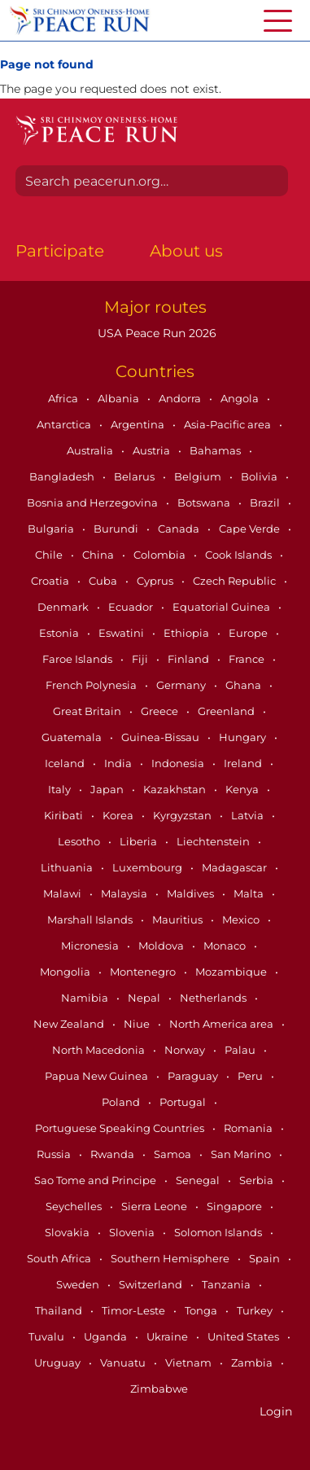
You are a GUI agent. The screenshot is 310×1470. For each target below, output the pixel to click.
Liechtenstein (214, 841)
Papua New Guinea (98, 1075)
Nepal (145, 997)
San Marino (242, 1154)
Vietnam (189, 1362)
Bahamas (216, 450)
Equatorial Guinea (222, 606)
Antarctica (65, 424)
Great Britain (88, 710)
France (248, 658)
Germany (182, 684)
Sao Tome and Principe (96, 1180)
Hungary (244, 737)
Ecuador (131, 606)
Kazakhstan (175, 789)
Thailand (60, 1310)
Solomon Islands (219, 1232)
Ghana (244, 684)
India (119, 763)
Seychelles (75, 1206)
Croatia (51, 580)
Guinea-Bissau (161, 737)
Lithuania (68, 867)
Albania (120, 398)
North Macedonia (99, 1049)
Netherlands (214, 997)
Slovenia (133, 1232)
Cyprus (156, 580)
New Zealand (70, 1023)
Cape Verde (250, 528)
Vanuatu (124, 1362)
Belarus (135, 476)
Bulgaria (52, 528)
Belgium (199, 476)
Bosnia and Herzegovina (93, 502)
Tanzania (227, 1284)
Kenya (243, 789)
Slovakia (68, 1232)
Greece (161, 710)
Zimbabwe (159, 1388)
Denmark (64, 606)
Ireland (244, 763)
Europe (249, 632)
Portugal (183, 1101)
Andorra (181, 398)
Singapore (235, 1206)
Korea (119, 815)
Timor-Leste (135, 1310)
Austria (152, 450)
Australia (91, 450)
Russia (55, 1154)
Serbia (257, 1180)
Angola (240, 398)
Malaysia (125, 893)
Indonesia (179, 763)
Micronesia (91, 945)
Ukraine (168, 1336)
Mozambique (232, 971)
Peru (251, 1075)
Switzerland (152, 1284)
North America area (222, 1023)
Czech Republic (235, 580)
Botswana (205, 502)
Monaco (225, 945)
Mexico (242, 919)
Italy (60, 789)
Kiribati (64, 815)
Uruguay (58, 1362)
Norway (185, 1049)
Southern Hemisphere (171, 1258)
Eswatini (122, 632)
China (99, 554)
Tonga (202, 1310)
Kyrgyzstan (183, 815)
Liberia (139, 841)
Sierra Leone (155, 1206)
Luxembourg (148, 867)
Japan (108, 789)
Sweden (79, 1284)
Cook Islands (239, 554)
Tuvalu (47, 1336)
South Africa (60, 1258)
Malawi (63, 893)
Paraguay (194, 1075)
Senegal (199, 1180)
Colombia (160, 554)
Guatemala (72, 737)
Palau (241, 1049)
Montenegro (144, 971)
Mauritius (178, 919)
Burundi (117, 528)
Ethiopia (188, 632)
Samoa (174, 1154)
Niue (138, 1023)
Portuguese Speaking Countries (121, 1127)
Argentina (139, 424)
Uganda (106, 1336)
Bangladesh (63, 476)
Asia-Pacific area (228, 424)
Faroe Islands (78, 658)
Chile (50, 554)
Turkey (256, 1310)
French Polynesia (92, 684)
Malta (250, 893)
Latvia (248, 815)
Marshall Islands (91, 919)
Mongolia (66, 971)
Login (276, 1411)
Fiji (141, 658)
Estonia (60, 632)
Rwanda (113, 1154)
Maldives (191, 893)
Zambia (253, 1362)
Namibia (86, 997)
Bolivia (260, 476)
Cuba (104, 580)
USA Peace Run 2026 (155, 333)
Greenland (227, 710)
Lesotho (80, 841)
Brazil (266, 502)
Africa (64, 398)
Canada (180, 528)
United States (244, 1336)
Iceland (66, 763)
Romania (249, 1127)
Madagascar (235, 867)
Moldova (162, 945)
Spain (265, 1258)
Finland (190, 658)
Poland (122, 1101)
